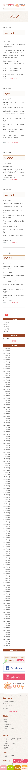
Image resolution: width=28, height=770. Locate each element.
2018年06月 (7, 515)
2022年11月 (7, 409)
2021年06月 (7, 436)
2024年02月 (7, 398)
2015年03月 (7, 598)
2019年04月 (7, 492)
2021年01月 (7, 447)
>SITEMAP (5, 708)
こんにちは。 (10, 195)
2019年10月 (7, 479)
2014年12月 (7, 603)
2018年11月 (7, 504)
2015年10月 (7, 587)
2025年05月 (7, 366)
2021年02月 (7, 445)
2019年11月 (7, 477)
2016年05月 (7, 571)
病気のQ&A (7, 745)
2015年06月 (7, 596)
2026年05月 (7, 348)
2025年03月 (7, 371)
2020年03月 (7, 470)
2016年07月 (7, 567)
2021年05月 (7, 438)
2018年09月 (7, 508)
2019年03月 (7, 495)
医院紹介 (6, 722)
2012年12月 (7, 643)
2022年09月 (7, 411)
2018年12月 (7, 501)
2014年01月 (7, 616)
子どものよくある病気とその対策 (12, 739)
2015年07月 (7, 594)
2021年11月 (7, 425)
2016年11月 (7, 558)
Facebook (6, 731)
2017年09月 (7, 535)
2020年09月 (7, 456)
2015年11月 (7, 585)
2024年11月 (7, 380)
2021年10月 (7, 427)
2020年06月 (7, 463)
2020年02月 (7, 472)
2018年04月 (7, 519)
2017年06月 (7, 542)
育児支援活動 (7, 724)
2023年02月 (7, 407)
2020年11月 (7, 452)
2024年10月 (7, 382)
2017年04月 (7, 546)
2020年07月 (7, 461)
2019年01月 (7, 499)
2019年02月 (7, 497)
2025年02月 (7, 373)
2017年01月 (7, 553)
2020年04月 (7, 468)
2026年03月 (7, 353)
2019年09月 (7, 481)
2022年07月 (7, 414)
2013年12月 (7, 619)
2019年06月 (7, 488)
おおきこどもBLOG (9, 756)
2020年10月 (7, 454)
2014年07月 (7, 609)
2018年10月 (7, 506)
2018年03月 (7, 522)
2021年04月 (7, 441)
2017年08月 (7, 537)
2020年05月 (7, 465)
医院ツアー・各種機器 (9, 728)
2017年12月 (7, 528)
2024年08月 (7, 387)
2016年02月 (7, 578)
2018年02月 (7, 524)
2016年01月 (7, 580)
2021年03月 (7, 443)
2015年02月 (7, 601)
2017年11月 (7, 531)
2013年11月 (7, 621)
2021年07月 (7, 434)
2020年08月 (7, 459)
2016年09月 (7, 562)
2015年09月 (7, 589)
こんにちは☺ (10, 33)
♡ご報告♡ (9, 158)
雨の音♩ (8, 258)
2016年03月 (7, 576)
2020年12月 (7, 450)
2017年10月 (7, 533)
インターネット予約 (9, 764)
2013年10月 (7, 623)
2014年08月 (7, 607)
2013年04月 (7, 634)
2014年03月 (7, 614)
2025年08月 (7, 362)
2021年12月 (7, 423)
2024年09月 (7, 384)
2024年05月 (7, 393)
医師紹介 (6, 726)
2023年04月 (7, 402)
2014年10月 (7, 605)
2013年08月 (7, 625)
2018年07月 (7, 513)
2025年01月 (7, 375)
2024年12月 (7, 377)
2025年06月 (7, 364)
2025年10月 (7, 359)
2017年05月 (7, 544)
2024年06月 (7, 391)
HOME (5, 719)
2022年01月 (7, 420)
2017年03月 (7, 549)
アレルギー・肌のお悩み (10, 743)
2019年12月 (7, 474)
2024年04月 (7, 395)
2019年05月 (7, 490)
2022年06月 (7, 416)
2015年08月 (7, 591)
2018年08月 (7, 510)
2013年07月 (7, 627)
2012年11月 (7, 646)
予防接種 (6, 741)
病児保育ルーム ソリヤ (10, 748)
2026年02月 (7, 355)
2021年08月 (7, 432)
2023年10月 (7, 400)
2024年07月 (7, 389)
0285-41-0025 (13, 711)
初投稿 (7, 93)
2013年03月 (7, 637)
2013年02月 (7, 639)
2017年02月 (7, 551)
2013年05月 (7, 632)
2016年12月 (7, 555)
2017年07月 (7, 540)
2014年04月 (7, 612)
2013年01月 (7, 641)
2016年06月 (7, 569)
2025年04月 (7, 368)
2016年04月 (7, 573)
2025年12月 (7, 357)
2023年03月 (7, 405)
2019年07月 (7, 486)
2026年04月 (7, 350)
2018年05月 (7, 517)
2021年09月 (7, 429)
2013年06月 (7, 630)
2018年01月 (7, 526)
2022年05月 (7, 418)
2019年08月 (7, 483)
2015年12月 (7, 582)
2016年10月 (7, 560)
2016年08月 (7, 564)
